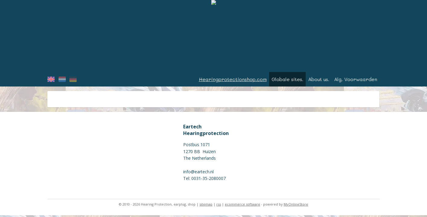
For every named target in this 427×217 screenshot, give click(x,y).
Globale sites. (287, 79)
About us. (318, 79)
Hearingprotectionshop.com (233, 79)
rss (218, 204)
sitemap (205, 204)
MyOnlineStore (296, 204)
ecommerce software (242, 204)
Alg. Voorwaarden (355, 79)
